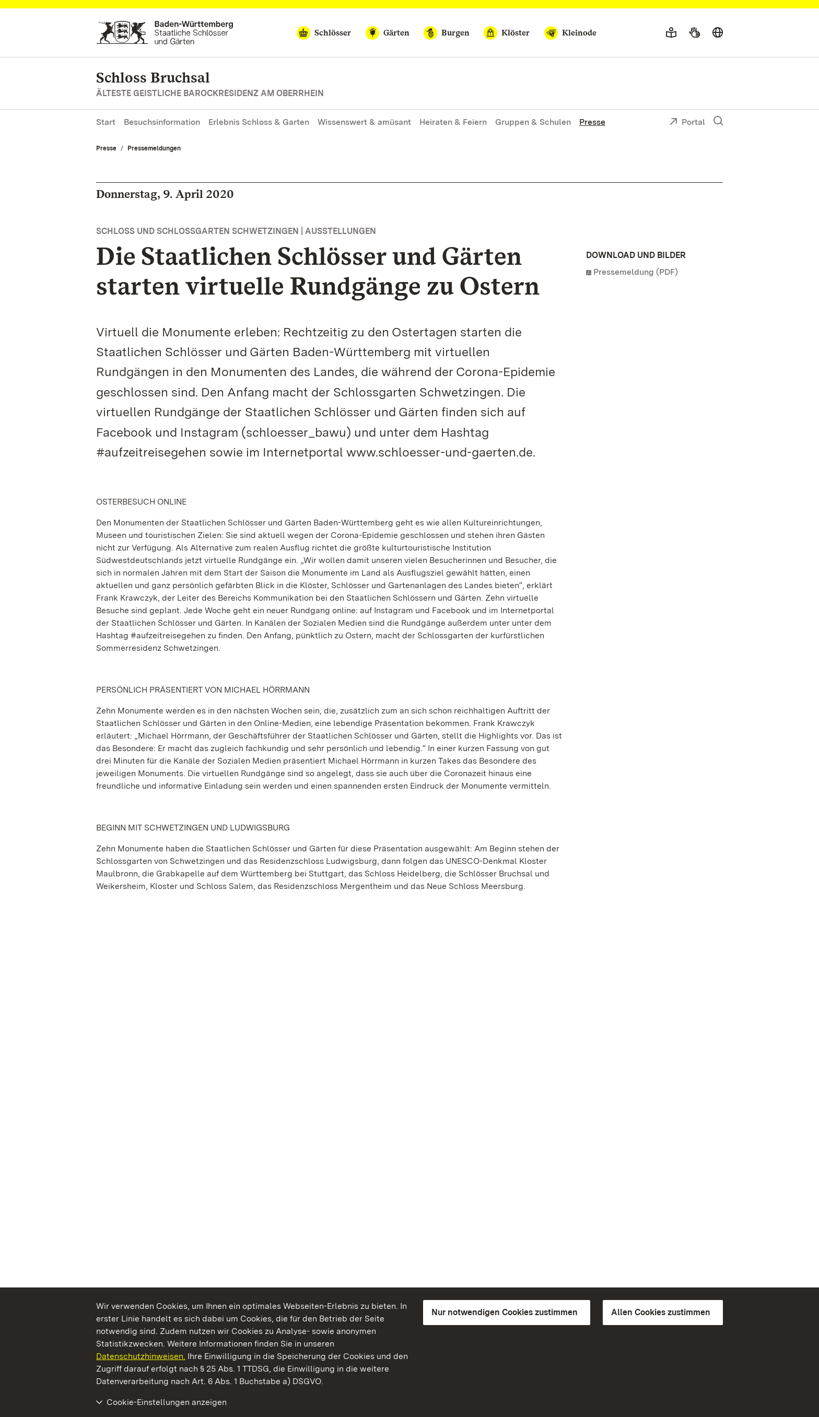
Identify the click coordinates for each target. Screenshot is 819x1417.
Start (105, 122)
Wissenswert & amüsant (364, 122)
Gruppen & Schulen (533, 122)
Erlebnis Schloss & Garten (258, 122)
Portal (687, 122)
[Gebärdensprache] (694, 33)
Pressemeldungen (154, 148)
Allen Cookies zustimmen (660, 1312)
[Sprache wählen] (717, 33)
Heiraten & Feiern (453, 122)
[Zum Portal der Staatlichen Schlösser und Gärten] (164, 32)
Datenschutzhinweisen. (140, 1356)
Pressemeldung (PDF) (635, 272)
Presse (592, 122)
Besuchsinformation (162, 122)
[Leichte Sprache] (671, 33)
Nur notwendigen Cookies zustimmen (504, 1312)
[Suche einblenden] (718, 121)
